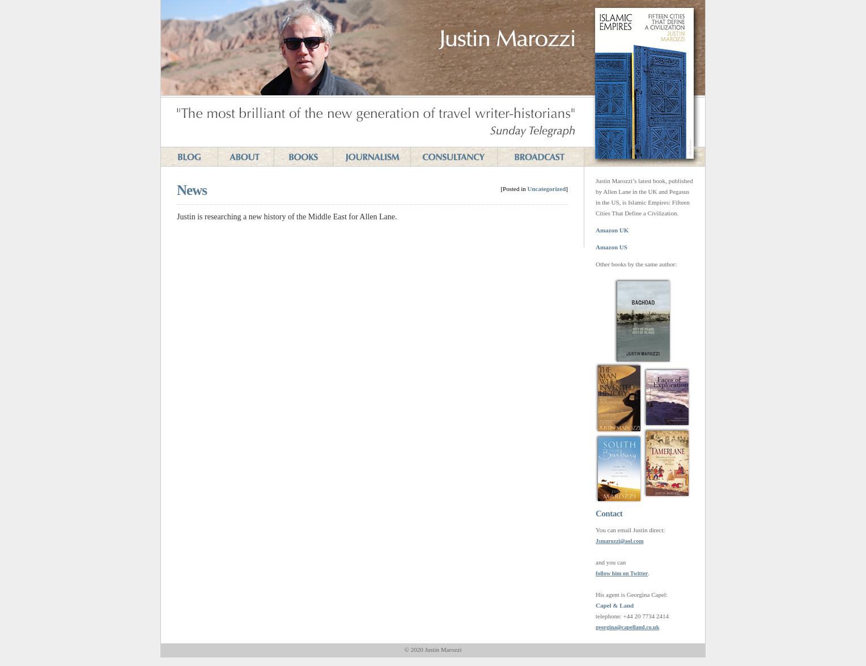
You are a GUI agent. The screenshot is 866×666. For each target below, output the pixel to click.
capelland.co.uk (641, 627)
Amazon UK (612, 230)
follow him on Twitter (622, 573)
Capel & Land (615, 605)
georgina (606, 627)
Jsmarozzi (608, 541)
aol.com (634, 541)
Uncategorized (547, 188)
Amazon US (611, 247)
